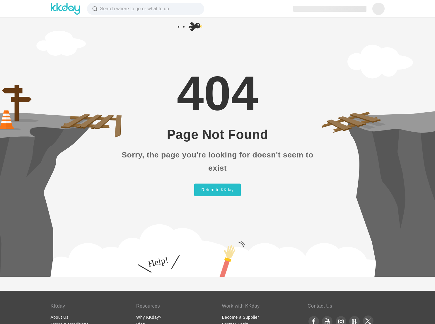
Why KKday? (148, 317)
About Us (60, 317)
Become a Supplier (240, 317)
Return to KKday (217, 189)
